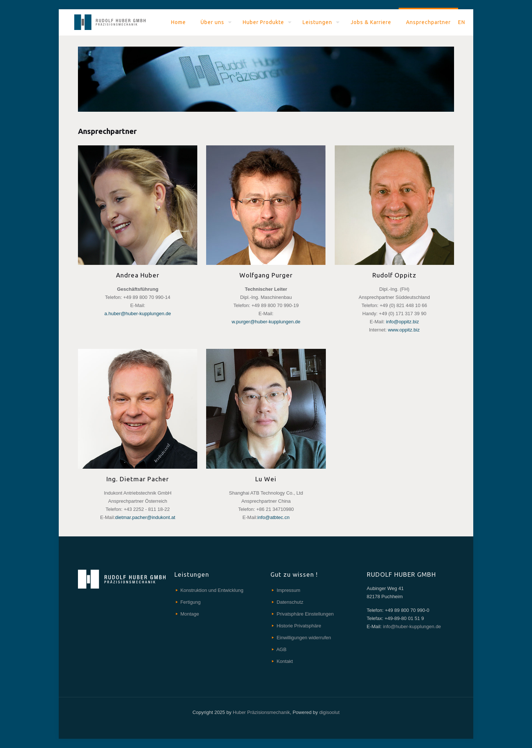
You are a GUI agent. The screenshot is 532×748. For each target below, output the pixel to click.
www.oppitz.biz (404, 330)
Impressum (288, 590)
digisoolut (329, 712)
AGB (281, 649)
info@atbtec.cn (274, 517)
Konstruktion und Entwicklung (211, 590)
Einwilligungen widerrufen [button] (304, 637)
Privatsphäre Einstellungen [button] (305, 614)
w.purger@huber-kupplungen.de (266, 321)
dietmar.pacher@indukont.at (145, 517)
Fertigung (190, 602)
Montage (189, 614)
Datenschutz (290, 602)
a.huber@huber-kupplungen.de (138, 313)
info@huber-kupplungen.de (411, 626)
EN (461, 22)
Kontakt (285, 661)
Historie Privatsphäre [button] (299, 626)
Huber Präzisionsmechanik (261, 712)
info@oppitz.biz (402, 321)
